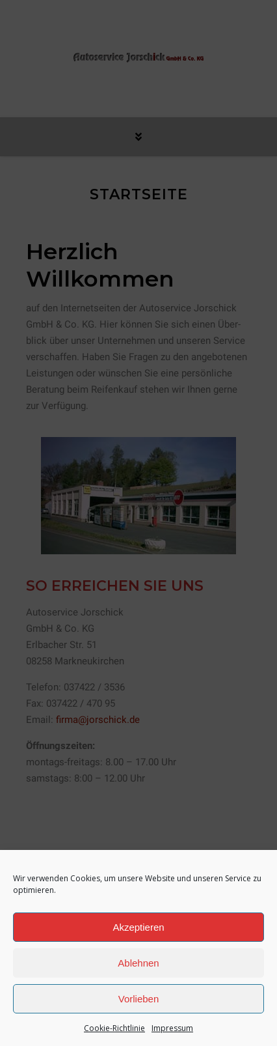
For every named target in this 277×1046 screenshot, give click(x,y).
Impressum (172, 1028)
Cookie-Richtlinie (114, 1028)
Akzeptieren (138, 927)
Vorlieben (138, 998)
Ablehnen (138, 962)
